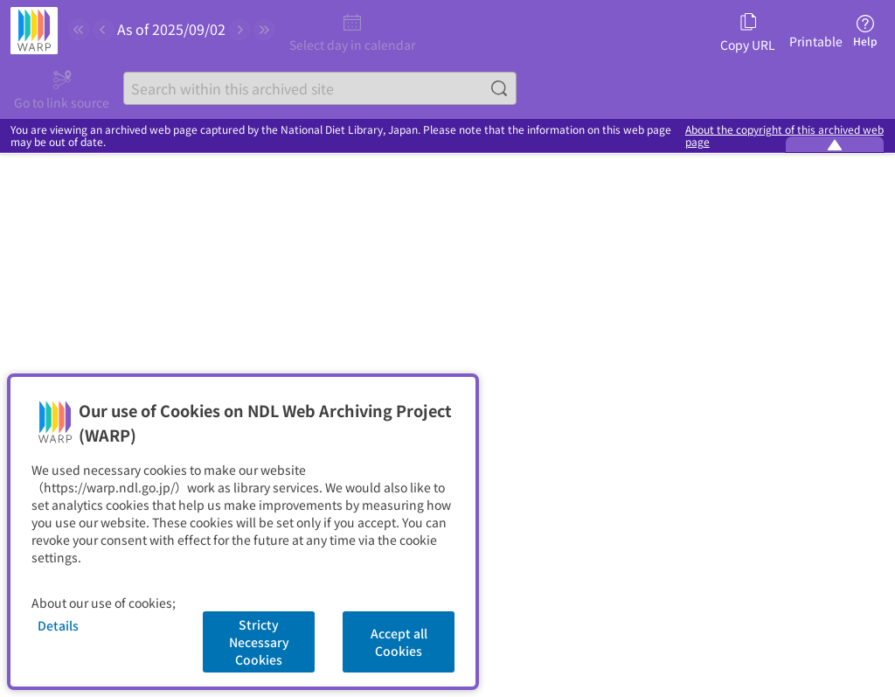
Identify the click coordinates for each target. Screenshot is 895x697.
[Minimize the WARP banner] (835, 144)
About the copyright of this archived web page (784, 135)
